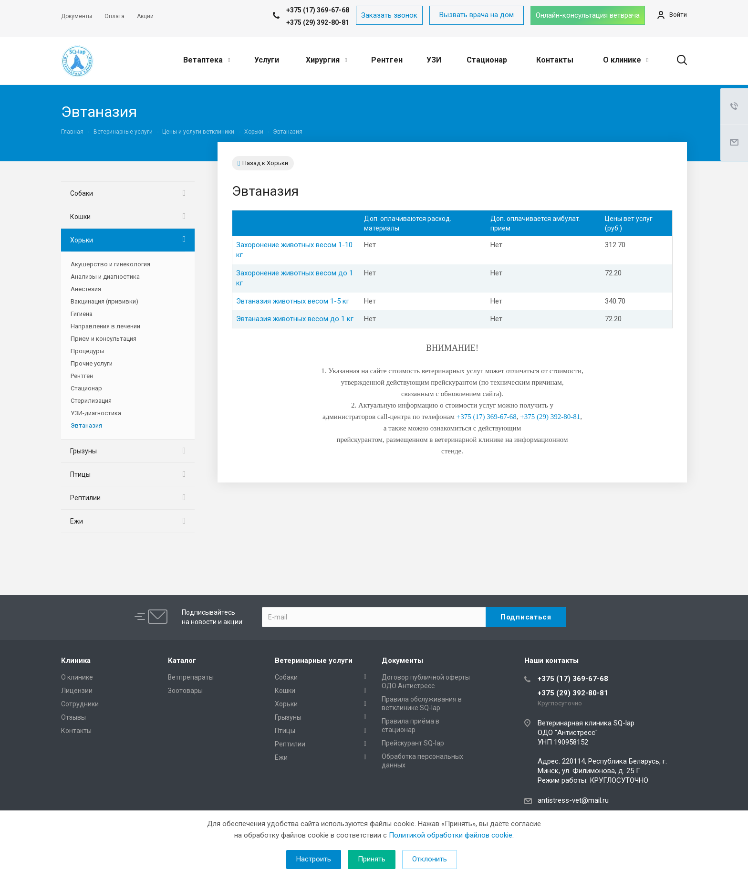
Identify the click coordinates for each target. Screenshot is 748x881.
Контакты (554, 59)
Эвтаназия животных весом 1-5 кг (292, 301)
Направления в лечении (105, 326)
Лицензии (77, 690)
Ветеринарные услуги (314, 660)
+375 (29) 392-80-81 (317, 22)
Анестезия (86, 289)
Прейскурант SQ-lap (413, 743)
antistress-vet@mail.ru (573, 800)
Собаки (81, 193)
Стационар (487, 59)
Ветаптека (206, 59)
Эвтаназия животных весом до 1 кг (294, 319)
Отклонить (429, 859)
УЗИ (433, 59)
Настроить (313, 859)
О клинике (625, 59)
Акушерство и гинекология (110, 264)
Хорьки (81, 240)
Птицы (80, 474)
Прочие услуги (92, 363)
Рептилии (85, 498)
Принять (371, 859)
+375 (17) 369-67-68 (573, 678)
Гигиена (82, 313)
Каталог (182, 660)
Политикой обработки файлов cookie (450, 835)
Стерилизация (91, 400)
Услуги (266, 59)
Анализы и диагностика (105, 276)
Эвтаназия (86, 425)
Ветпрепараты (191, 677)
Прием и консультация (103, 338)
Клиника (76, 660)
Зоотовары (185, 690)
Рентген (387, 59)
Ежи (76, 521)
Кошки (80, 216)
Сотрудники (80, 704)
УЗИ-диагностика (96, 413)
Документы (402, 660)
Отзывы (73, 717)
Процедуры (87, 351)
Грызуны (83, 451)
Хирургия (326, 59)
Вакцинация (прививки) (104, 301)
